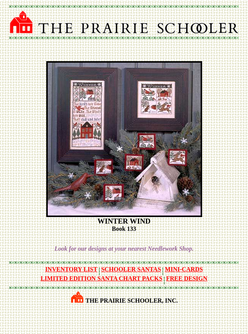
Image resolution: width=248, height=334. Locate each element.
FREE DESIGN (186, 278)
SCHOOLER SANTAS (131, 269)
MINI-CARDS (184, 269)
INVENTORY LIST (71, 269)
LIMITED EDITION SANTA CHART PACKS (101, 278)
